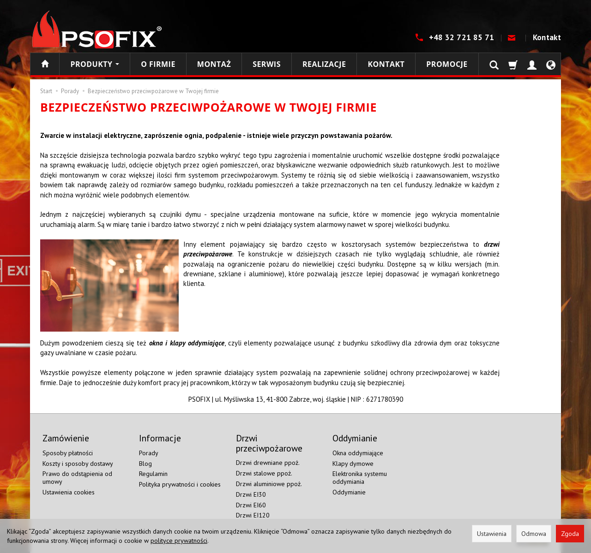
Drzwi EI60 (251, 505)
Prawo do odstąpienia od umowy (77, 478)
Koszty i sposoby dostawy (77, 463)
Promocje (446, 64)
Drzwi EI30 (251, 494)
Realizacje (324, 64)
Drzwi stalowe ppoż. (264, 473)
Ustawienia (492, 533)
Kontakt (547, 37)
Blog (145, 463)
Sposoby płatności (67, 453)
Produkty (94, 64)
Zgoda (570, 533)
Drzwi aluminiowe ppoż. (269, 484)
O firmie (158, 64)
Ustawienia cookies (68, 492)
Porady (148, 453)
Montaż (214, 64)
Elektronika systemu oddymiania (359, 478)
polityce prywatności (179, 540)
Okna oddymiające (357, 453)
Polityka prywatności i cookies (180, 484)
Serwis (267, 64)
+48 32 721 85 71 (462, 37)
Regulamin (153, 474)
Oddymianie (349, 492)
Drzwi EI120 (253, 515)
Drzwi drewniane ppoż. (268, 462)
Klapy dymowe (353, 463)
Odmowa (533, 533)
